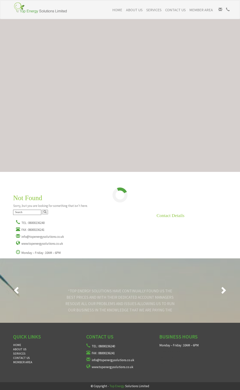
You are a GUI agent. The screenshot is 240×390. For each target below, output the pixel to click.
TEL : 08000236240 (30, 223)
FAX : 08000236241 (30, 230)
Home (17, 345)
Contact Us (175, 9)
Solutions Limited (129, 386)
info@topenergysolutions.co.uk (40, 237)
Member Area (201, 9)
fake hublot (167, 363)
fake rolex (166, 357)
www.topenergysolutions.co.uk (39, 244)
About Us (134, 9)
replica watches (170, 351)
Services (153, 9)
